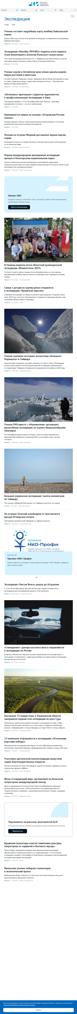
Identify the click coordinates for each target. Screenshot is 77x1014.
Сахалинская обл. (25, 524)
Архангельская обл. (26, 170)
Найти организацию (19, 207)
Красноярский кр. (25, 371)
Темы (6, 25)
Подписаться (17, 831)
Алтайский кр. (24, 87)
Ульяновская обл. (25, 730)
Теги (13, 25)
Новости (7, 44)
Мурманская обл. (25, 796)
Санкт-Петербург (25, 771)
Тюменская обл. (24, 280)
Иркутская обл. (24, 44)
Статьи (6, 506)
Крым (21, 302)
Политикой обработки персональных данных (19, 1005)
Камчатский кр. (24, 147)
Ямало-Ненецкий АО (26, 880)
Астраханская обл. (25, 594)
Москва (22, 662)
